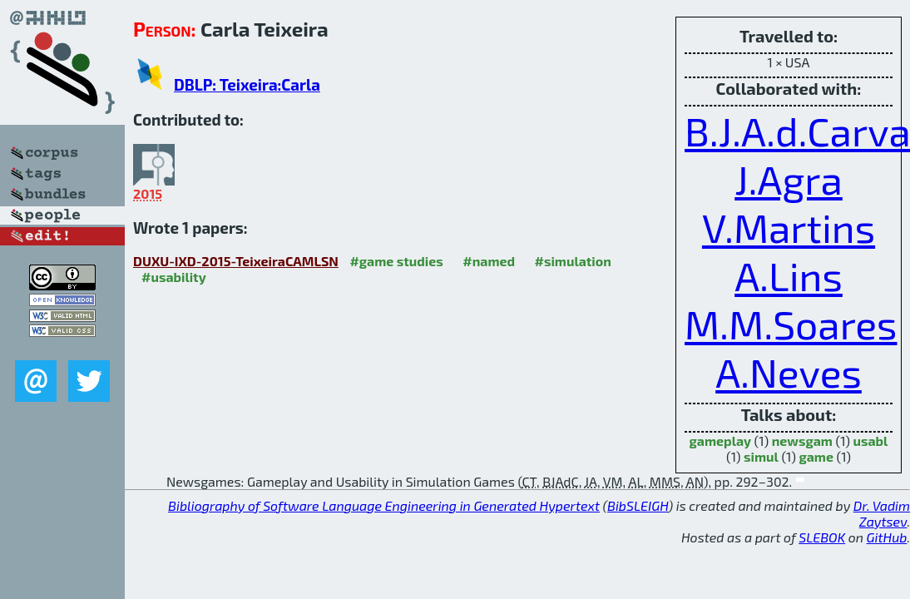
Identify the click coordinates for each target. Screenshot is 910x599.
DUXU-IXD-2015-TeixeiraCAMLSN (236, 261)
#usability (173, 277)
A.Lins (788, 275)
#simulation (573, 261)
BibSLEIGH (637, 505)
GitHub (887, 537)
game (816, 456)
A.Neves (788, 372)
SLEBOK (822, 537)
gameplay (720, 440)
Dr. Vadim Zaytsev (881, 513)
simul (761, 456)
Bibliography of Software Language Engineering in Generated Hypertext (384, 505)
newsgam (802, 440)
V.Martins (788, 227)
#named (488, 261)
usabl (870, 440)
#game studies (396, 261)
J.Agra (788, 179)
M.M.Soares (791, 324)
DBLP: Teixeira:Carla (247, 84)
